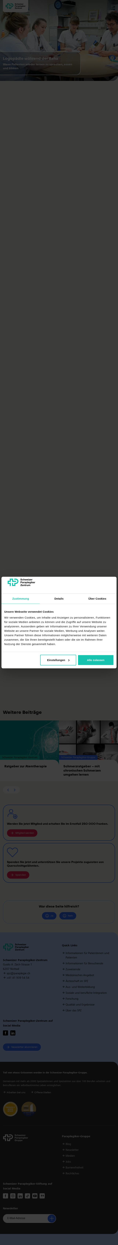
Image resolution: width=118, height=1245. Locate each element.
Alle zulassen (95, 660)
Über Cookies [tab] (97, 598)
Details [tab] (59, 598)
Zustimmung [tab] (20, 598)
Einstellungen (58, 660)
